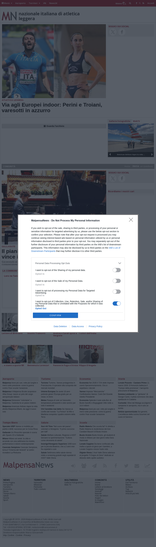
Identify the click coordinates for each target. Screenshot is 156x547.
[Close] (132, 221)
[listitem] (78, 263)
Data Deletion (60, 326)
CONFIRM (55, 315)
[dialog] (78, 273)
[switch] (117, 270)
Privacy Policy (95, 326)
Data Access (78, 326)
